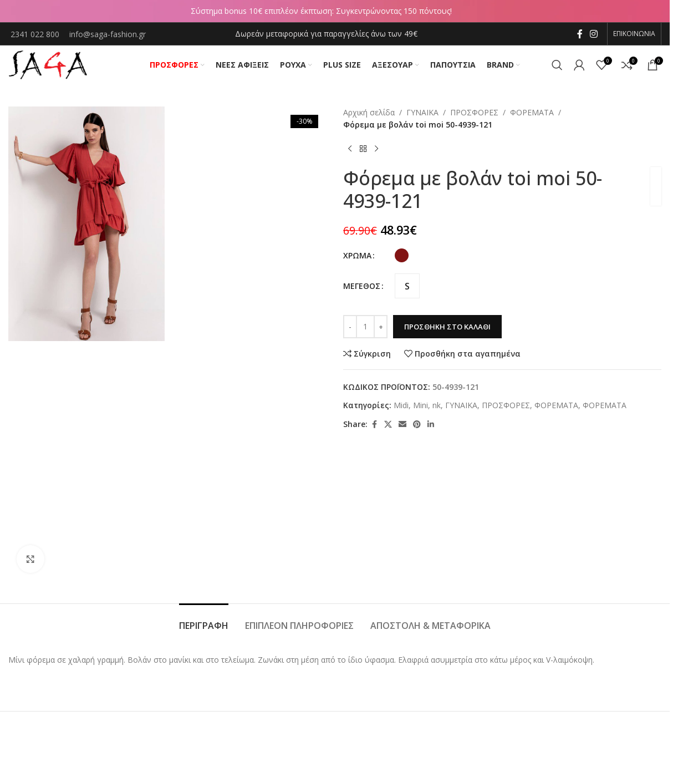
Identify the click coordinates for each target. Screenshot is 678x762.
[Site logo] (47, 64)
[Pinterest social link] (417, 424)
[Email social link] (402, 424)
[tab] (203, 620)
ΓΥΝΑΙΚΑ (422, 112)
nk (436, 405)
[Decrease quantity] (350, 326)
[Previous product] (349, 149)
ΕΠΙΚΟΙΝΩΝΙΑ (634, 33)
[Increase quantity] (381, 326)
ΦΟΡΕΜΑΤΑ (532, 112)
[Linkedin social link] (430, 424)
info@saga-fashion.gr (107, 34)
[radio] (402, 255)
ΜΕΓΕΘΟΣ (361, 286)
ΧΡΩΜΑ (357, 255)
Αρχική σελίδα (369, 112)
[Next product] (376, 149)
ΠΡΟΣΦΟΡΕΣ (474, 112)
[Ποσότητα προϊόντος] (365, 326)
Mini (420, 405)
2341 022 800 (36, 34)
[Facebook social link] (580, 34)
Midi (401, 405)
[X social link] (388, 424)
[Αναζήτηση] (557, 65)
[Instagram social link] (594, 34)
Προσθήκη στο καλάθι (447, 327)
